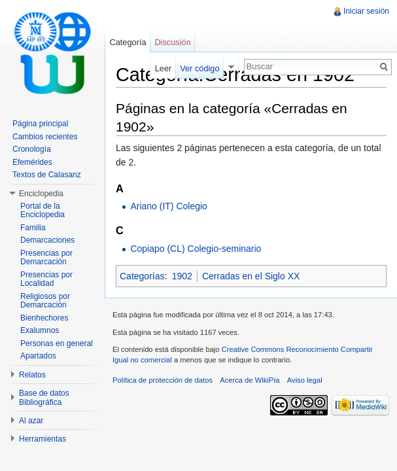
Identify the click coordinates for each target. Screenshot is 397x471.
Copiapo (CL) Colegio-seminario (195, 248)
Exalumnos (39, 330)
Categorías (142, 276)
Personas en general (56, 343)
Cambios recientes (44, 136)
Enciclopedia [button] (41, 193)
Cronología (31, 149)
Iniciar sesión (366, 11)
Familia (33, 227)
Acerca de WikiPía (249, 380)
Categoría (127, 42)
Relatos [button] (32, 374)
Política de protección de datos (162, 380)
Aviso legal (304, 380)
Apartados (38, 355)
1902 (182, 276)
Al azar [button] (31, 420)
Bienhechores (44, 318)
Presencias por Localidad (46, 279)
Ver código (199, 68)
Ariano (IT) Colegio (168, 206)
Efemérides (32, 162)
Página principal (40, 123)
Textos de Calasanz (46, 174)
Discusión (172, 42)
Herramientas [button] (42, 439)
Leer (163, 68)
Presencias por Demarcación (46, 258)
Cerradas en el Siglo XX (251, 276)
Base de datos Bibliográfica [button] (44, 398)
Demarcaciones (47, 240)
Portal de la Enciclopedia (42, 210)
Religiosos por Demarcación (45, 301)
